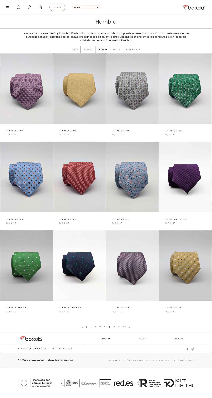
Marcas (88, 49)
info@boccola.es (62, 348)
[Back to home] (193, 7)
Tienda (57, 7)
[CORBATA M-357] (185, 97)
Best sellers (133, 49)
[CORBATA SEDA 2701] (26, 274)
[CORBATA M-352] (132, 186)
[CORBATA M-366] (26, 97)
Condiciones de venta (183, 360)
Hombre (103, 49)
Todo (75, 49)
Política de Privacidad (157, 360)
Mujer (116, 49)
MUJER (142, 338)
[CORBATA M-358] (132, 97)
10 (114, 327)
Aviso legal (115, 360)
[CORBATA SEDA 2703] (185, 186)
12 (124, 327)
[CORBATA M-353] (79, 186)
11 (119, 327)
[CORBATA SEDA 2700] (79, 274)
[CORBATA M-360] (79, 97)
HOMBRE (106, 338)
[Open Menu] (7, 7)
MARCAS (179, 338)
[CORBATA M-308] (132, 274)
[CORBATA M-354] (26, 186)
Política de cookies (133, 360)
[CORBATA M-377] (185, 274)
